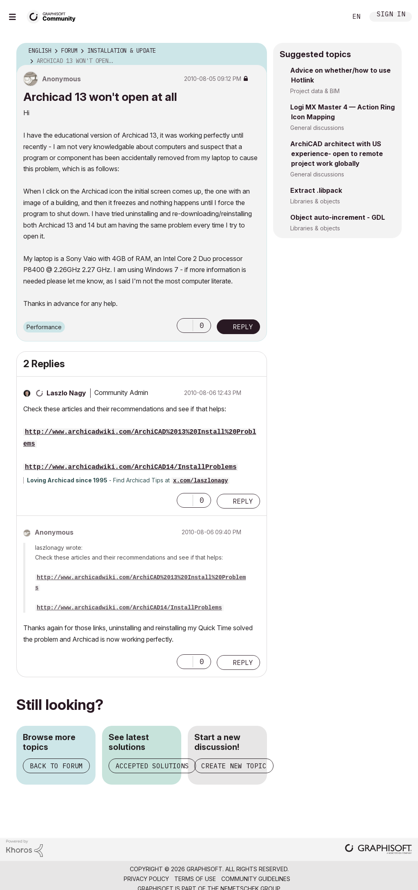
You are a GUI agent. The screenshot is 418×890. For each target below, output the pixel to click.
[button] (185, 325)
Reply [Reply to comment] (243, 501)
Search (331, 16)
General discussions (317, 127)
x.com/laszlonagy (200, 480)
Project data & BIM (315, 90)
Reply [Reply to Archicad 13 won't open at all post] (243, 327)
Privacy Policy (146, 878)
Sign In (391, 15)
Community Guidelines (255, 878)
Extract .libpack (316, 190)
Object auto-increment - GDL (337, 217)
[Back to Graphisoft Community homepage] (54, 15)
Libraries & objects (315, 201)
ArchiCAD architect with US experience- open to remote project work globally (336, 153)
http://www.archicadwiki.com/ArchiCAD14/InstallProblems (130, 467)
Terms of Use (195, 878)
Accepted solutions (152, 766)
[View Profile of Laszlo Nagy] (66, 393)
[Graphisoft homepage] (378, 850)
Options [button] (255, 51)
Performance (44, 326)
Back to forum (56, 766)
